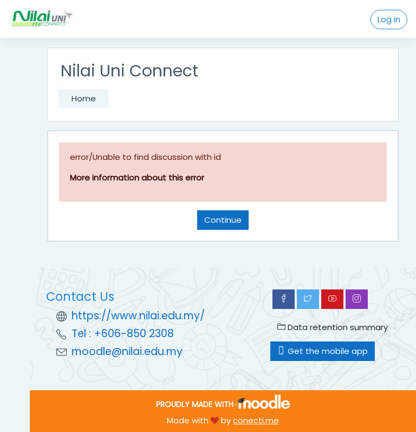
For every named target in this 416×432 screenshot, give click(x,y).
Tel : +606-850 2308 (123, 333)
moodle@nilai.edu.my (127, 351)
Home (84, 98)
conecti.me (256, 420)
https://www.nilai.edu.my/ (138, 315)
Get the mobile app (322, 351)
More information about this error (137, 177)
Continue (223, 219)
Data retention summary (332, 327)
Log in (389, 19)
